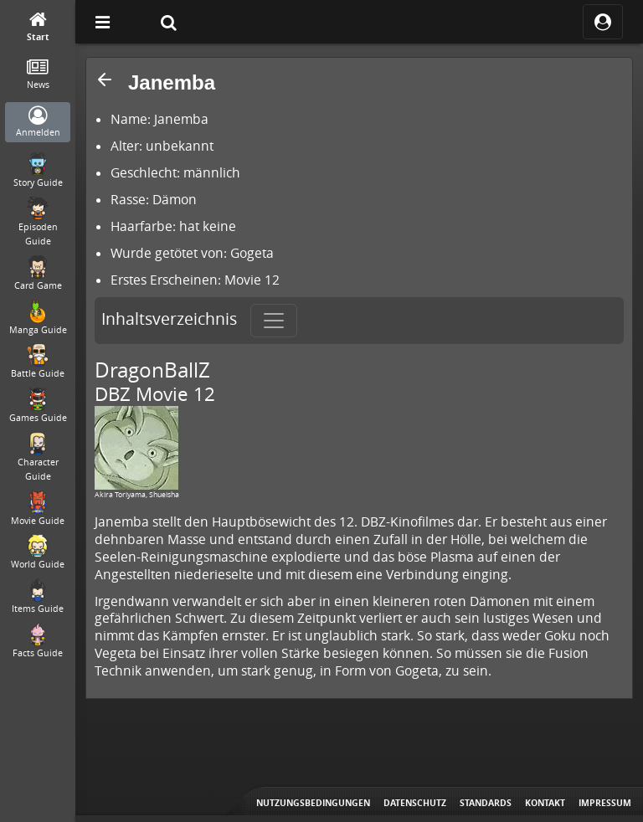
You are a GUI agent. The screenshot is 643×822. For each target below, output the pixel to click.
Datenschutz (414, 803)
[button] (105, 79)
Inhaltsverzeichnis (169, 319)
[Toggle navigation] (273, 320)
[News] (38, 74)
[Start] (38, 27)
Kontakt (545, 803)
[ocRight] (603, 21)
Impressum (605, 803)
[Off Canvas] (102, 21)
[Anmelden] (38, 122)
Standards (486, 803)
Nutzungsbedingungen (313, 803)
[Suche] (168, 22)
